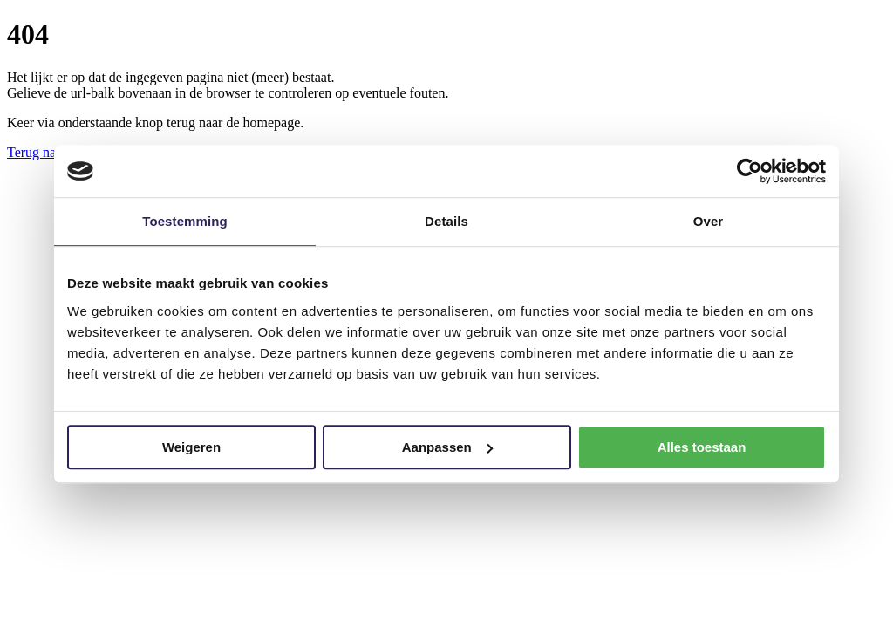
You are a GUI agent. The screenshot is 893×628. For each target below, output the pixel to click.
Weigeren (191, 447)
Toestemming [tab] (185, 221)
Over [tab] (708, 221)
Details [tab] (446, 221)
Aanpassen (447, 447)
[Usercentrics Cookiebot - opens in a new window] (749, 171)
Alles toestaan (702, 447)
